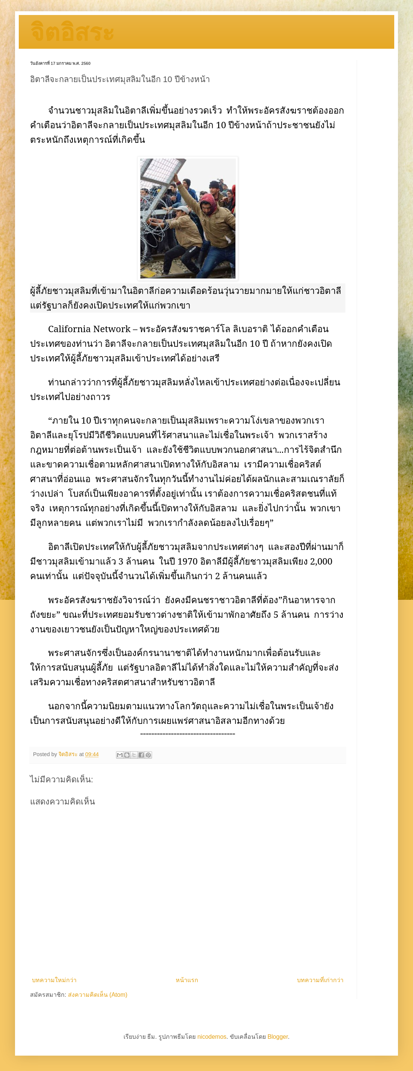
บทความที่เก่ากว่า (320, 980)
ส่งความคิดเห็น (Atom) (97, 995)
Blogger (277, 1037)
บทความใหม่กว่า (54, 980)
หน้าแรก (187, 980)
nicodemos (211, 1037)
